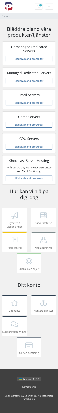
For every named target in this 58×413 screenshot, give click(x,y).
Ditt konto (14, 305)
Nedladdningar (43, 242)
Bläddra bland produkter (29, 59)
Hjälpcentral (14, 242)
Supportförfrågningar (14, 326)
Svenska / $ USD (29, 379)
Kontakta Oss (29, 386)
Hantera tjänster (43, 305)
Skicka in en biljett (29, 264)
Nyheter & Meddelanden (14, 219)
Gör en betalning (29, 348)
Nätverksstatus (43, 218)
